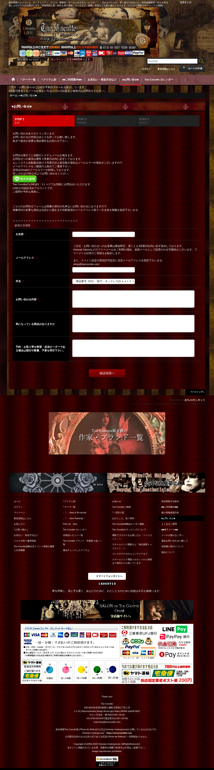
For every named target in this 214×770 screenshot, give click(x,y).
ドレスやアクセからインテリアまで (130, 554)
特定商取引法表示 (170, 501)
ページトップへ (197, 392)
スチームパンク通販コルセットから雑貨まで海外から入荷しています (132, 561)
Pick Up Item (70, 524)
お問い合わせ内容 (26, 299)
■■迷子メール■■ (169, 529)
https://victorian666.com (119, 733)
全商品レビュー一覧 (73, 535)
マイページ (19, 512)
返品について (168, 552)
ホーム (17, 501)
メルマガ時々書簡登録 (25, 541)
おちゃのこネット (194, 399)
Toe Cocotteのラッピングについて (129, 529)
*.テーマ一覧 (69, 507)
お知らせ (116, 501)
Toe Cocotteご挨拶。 (122, 507)
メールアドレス (25, 257)
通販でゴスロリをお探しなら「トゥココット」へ (132, 537)
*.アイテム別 (69, 501)
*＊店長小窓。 (119, 512)
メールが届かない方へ (172, 535)
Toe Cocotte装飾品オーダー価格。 (129, 524)
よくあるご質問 (169, 524)
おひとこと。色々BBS (123, 518)
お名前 (20, 234)
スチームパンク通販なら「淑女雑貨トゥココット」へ (132, 546)
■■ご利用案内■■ (169, 507)
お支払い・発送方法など (26, 535)
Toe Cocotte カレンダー (75, 529)
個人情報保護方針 (170, 512)
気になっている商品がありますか (35, 324)
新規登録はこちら (166, 69)
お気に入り (19, 524)
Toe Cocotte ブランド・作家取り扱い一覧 (82, 543)
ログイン (146, 69)
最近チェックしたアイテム (76, 550)
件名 (19, 281)
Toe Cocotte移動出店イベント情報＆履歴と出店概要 (34, 548)
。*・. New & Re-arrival (74, 512)
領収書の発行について (172, 546)
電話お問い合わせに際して (174, 541)
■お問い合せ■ (168, 518)
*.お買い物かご (21, 529)
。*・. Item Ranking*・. (74, 518)
